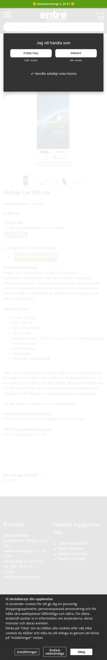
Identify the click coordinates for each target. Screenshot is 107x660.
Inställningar (27, 652)
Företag (31, 53)
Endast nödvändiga (55, 652)
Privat (76, 53)
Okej (81, 652)
